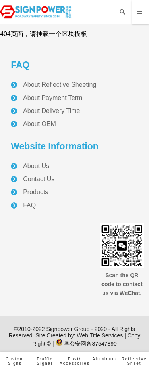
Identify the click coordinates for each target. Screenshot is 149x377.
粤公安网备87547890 (86, 344)
